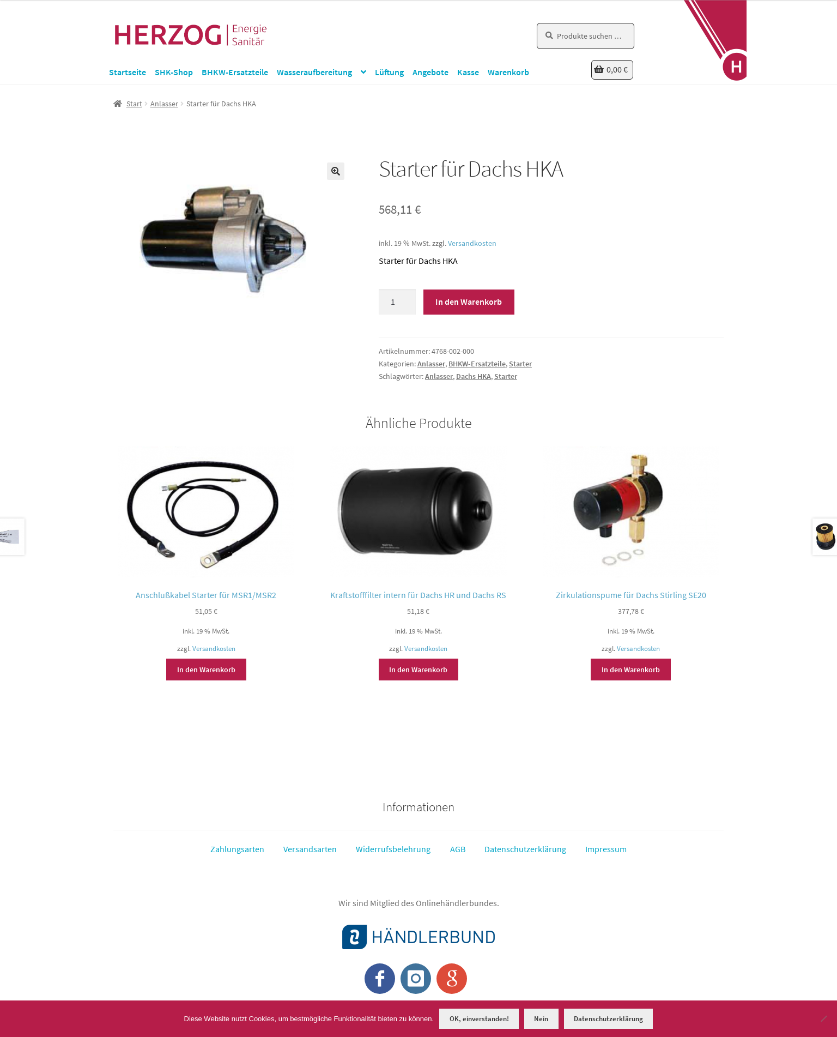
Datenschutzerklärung (525, 848)
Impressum (606, 848)
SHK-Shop (174, 72)
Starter (520, 364)
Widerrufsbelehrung (393, 848)
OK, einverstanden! (479, 1018)
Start (134, 103)
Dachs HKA (473, 376)
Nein (541, 1018)
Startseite (127, 72)
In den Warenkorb (468, 301)
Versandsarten (310, 848)
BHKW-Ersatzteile (235, 72)
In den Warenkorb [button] (206, 669)
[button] (335, 171)
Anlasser (164, 103)
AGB (457, 848)
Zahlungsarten (237, 848)
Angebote (430, 72)
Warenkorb (508, 72)
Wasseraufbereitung (314, 72)
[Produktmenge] (397, 302)
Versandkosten (472, 243)
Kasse (468, 72)
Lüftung (389, 72)
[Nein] (823, 1018)
